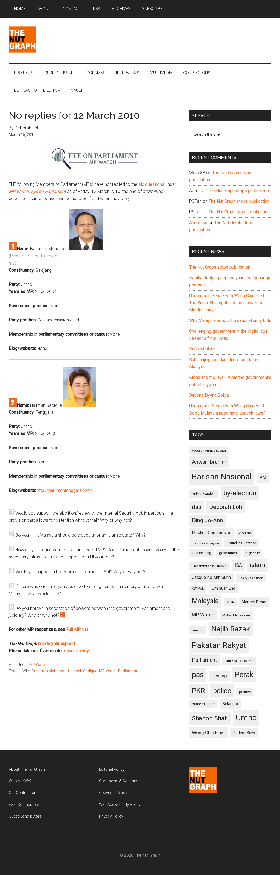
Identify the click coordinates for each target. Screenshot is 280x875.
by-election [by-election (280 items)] (239, 493)
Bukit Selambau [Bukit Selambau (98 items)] (203, 494)
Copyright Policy (113, 792)
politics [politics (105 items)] (245, 692)
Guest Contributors (25, 816)
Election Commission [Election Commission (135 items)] (211, 532)
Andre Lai (198, 222)
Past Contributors (24, 804)
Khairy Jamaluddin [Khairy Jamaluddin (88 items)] (251, 578)
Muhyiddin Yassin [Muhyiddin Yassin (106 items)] (236, 615)
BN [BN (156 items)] (262, 477)
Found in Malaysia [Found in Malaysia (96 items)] (205, 543)
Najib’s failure (202, 349)
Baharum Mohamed (49, 671)
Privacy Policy (111, 816)
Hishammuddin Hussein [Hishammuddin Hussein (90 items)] (209, 566)
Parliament (127, 671)
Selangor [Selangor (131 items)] (230, 703)
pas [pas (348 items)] (198, 674)
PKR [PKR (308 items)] (198, 690)
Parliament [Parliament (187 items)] (204, 660)
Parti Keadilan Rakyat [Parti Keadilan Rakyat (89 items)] (239, 661)
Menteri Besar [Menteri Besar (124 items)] (254, 601)
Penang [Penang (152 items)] (219, 675)
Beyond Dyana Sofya (209, 395)
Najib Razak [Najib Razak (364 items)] (230, 629)
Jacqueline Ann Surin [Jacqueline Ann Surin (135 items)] (211, 577)
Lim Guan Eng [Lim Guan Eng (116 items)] (223, 588)
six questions (151, 184)
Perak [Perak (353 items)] (244, 674)
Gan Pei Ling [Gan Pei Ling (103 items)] (201, 553)
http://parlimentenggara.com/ (64, 490)
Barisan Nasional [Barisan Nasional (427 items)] (222, 476)
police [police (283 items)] (222, 691)
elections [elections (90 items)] (245, 533)
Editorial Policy (111, 769)
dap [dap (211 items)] (196, 506)
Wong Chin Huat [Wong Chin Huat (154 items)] (208, 732)
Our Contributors (23, 792)
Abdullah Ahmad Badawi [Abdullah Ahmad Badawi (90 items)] (209, 451)
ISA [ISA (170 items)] (238, 565)
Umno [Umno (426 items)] (246, 717)
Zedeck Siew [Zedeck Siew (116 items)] (244, 733)
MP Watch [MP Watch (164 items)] (203, 615)
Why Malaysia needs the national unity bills (230, 320)
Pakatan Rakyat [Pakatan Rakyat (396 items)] (219, 645)
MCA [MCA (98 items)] (230, 602)
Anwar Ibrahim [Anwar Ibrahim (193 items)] (209, 462)
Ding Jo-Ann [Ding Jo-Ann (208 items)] (207, 520)
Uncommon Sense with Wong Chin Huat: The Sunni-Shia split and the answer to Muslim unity (227, 302)
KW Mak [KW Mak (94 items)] (198, 588)
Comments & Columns (118, 781)
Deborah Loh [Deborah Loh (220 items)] (225, 506)
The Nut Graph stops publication (238, 190)
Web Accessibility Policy (120, 804)
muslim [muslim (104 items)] (197, 630)
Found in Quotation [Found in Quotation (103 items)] (242, 543)
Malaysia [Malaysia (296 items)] (205, 601)
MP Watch (38, 664)
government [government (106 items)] (228, 553)
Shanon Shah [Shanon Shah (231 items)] (210, 718)
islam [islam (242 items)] (257, 565)
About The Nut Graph (27, 769)
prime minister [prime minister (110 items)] (203, 704)
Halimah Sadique (82, 671)
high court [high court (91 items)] (253, 553)
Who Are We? (20, 781)
